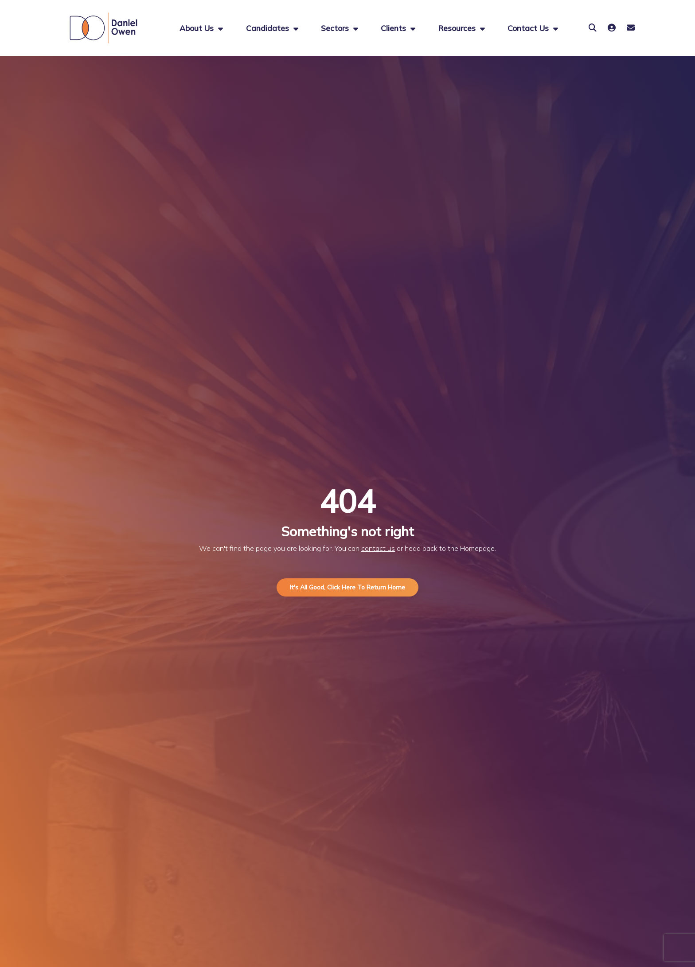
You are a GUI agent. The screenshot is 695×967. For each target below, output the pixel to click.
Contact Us (529, 28)
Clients (394, 28)
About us (198, 28)
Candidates (268, 28)
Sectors (336, 28)
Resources (458, 28)
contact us (378, 548)
